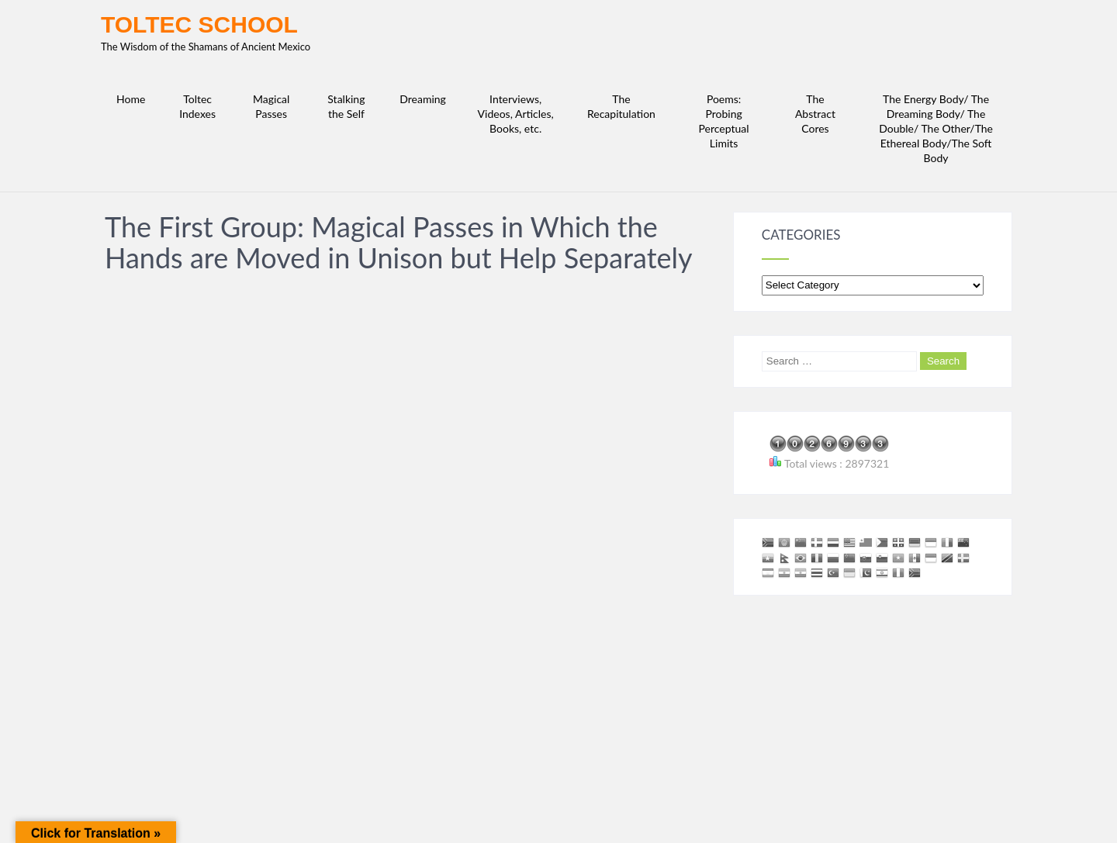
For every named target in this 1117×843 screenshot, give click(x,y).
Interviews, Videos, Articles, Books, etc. (516, 113)
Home (130, 98)
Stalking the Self (346, 106)
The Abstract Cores (815, 113)
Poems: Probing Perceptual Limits (724, 121)
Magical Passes (271, 106)
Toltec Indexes (197, 106)
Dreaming (422, 98)
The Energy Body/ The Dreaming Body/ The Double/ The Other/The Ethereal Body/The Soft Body (936, 128)
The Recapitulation (621, 106)
